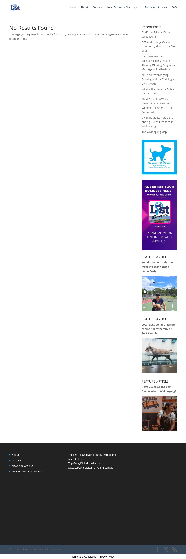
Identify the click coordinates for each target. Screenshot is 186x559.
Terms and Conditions (84, 556)
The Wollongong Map (154, 132)
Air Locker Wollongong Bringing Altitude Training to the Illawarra (158, 79)
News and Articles (156, 7)
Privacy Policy (106, 556)
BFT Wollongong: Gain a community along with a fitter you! (159, 46)
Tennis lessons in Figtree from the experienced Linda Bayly (157, 267)
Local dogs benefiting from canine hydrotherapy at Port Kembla (158, 329)
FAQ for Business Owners (27, 471)
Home (72, 7)
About (84, 7)
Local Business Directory (122, 7)
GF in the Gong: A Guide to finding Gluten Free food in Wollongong (157, 122)
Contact (97, 7)
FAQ (174, 7)
